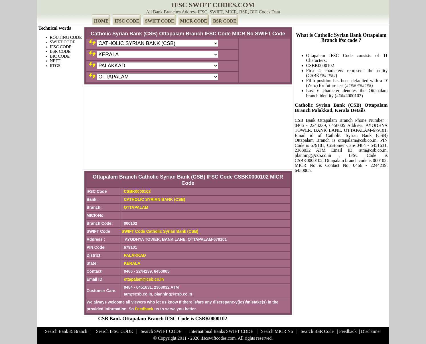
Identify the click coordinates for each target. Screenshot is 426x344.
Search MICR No (277, 331)
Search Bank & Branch (66, 331)
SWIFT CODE (159, 21)
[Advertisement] (188, 128)
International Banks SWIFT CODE (221, 331)
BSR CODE (224, 21)
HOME (101, 21)
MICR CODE (193, 21)
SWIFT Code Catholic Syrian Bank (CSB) (159, 231)
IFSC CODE (126, 21)
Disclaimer (371, 331)
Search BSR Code (317, 331)
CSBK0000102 (137, 191)
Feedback (144, 309)
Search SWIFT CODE (161, 331)
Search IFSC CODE (114, 331)
